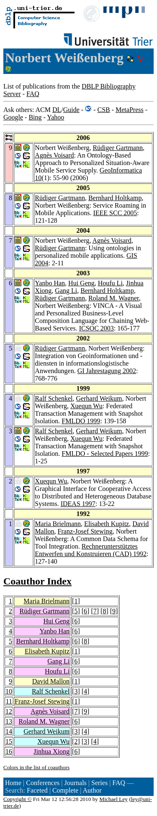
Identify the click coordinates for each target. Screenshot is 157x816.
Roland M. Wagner (113, 298)
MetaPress (130, 109)
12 (8, 711)
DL (56, 109)
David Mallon (50, 681)
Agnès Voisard (54, 155)
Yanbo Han (50, 283)
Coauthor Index (37, 581)
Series (99, 782)
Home (13, 782)
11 (9, 701)
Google (13, 117)
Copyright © (17, 799)
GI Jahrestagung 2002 (106, 370)
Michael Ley (113, 799)
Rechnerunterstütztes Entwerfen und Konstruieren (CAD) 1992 (91, 550)
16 (8, 751)
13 (8, 721)
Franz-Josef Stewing (85, 531)
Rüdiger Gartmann (118, 147)
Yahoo (55, 117)
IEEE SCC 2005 (115, 212)
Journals (75, 782)
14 (8, 731)
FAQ (32, 93)
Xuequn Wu (86, 405)
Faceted (37, 790)
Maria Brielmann (58, 523)
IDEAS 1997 (78, 503)
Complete (65, 790)
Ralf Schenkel (53, 398)
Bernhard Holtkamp (115, 197)
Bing (34, 117)
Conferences (42, 782)
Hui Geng (81, 283)
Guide (71, 109)
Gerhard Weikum (99, 398)
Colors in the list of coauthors (36, 767)
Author (91, 790)
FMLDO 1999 (81, 421)
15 (8, 741)
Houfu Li (110, 283)
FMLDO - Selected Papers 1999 (105, 453)
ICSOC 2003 (96, 328)
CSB (103, 109)
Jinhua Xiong (51, 751)
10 (8, 691)
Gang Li (66, 290)
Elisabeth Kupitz (106, 523)
